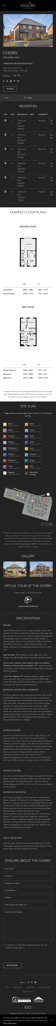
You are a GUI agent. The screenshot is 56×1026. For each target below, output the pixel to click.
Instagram (32, 982)
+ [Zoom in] (42, 524)
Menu (30, 98)
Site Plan (6, 120)
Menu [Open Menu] (4, 5)
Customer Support (45, 987)
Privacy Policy (17, 987)
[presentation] (19, 956)
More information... (10, 1023)
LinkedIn (11, 81)
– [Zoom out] (46, 524)
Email (18, 81)
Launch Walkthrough (28, 606)
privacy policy (18, 947)
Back (7, 98)
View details (52, 122)
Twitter (7, 81)
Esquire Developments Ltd (28, 5)
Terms (7, 987)
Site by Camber (28, 991)
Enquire (10, 89)
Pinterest (14, 81)
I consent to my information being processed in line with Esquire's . (26, 944)
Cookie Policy (30, 987)
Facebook (4, 81)
